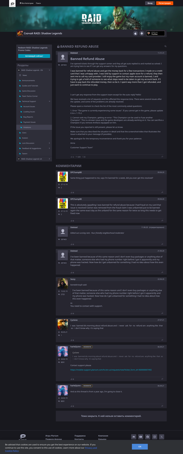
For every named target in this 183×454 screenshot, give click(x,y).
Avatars (25, 138)
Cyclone (74, 320)
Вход (150, 3)
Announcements (28, 80)
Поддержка (80, 436)
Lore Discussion (28, 143)
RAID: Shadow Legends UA (31, 159)
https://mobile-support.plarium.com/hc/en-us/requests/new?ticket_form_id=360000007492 (111, 370)
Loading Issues (29, 112)
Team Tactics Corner (30, 96)
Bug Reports (28, 117)
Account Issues (29, 106)
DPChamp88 (76, 172)
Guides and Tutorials (30, 86)
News (25, 75)
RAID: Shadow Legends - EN (32, 70)
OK (139, 446)
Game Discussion (28, 91)
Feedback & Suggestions (31, 148)
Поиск (38, 3)
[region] (91, 447)
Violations (27, 127)
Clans (24, 133)
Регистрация (165, 3)
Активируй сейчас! (34, 56)
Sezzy (72, 279)
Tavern (24, 153)
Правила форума (53, 439)
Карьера (102, 439)
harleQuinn (75, 347)
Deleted (74, 53)
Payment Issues (29, 122)
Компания (103, 436)
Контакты (79, 439)
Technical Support (29, 101)
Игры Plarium (51, 436)
